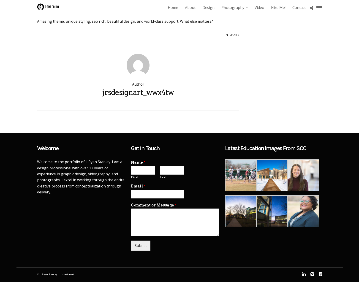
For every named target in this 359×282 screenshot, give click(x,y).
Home (173, 7)
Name (138, 162)
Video (259, 7)
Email (138, 186)
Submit (141, 245)
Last (163, 177)
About (190, 7)
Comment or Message (153, 205)
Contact (299, 7)
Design (208, 7)
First (134, 177)
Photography (232, 7)
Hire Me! (278, 7)
